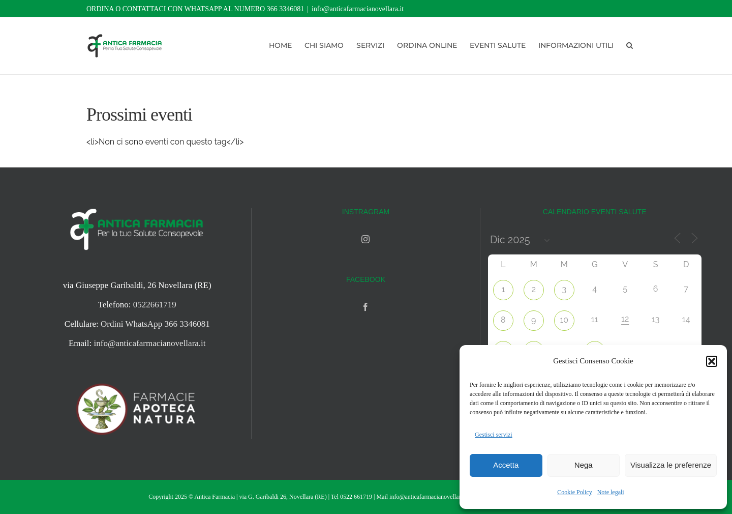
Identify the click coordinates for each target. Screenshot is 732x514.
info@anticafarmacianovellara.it (358, 9)
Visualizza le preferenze (670, 465)
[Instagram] (365, 239)
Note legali (610, 492)
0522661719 (154, 304)
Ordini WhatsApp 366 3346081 (155, 324)
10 (564, 320)
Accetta (505, 465)
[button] (712, 361)
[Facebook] (365, 307)
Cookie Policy (574, 492)
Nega (583, 465)
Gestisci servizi (493, 434)
